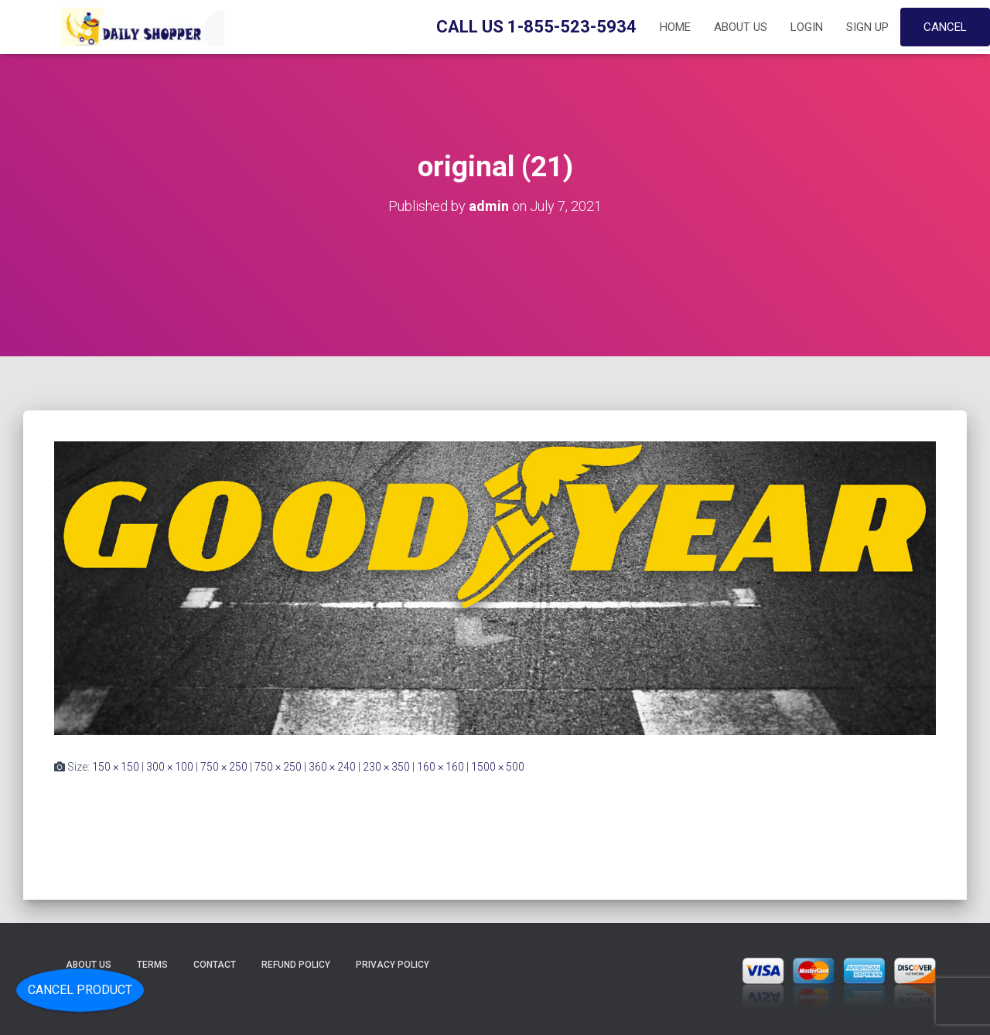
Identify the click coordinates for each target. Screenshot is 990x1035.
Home (675, 27)
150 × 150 (115, 767)
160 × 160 (440, 767)
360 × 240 (332, 767)
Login (806, 27)
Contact (214, 964)
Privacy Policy (392, 964)
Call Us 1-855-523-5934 (536, 26)
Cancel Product (80, 989)
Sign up (867, 27)
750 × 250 (224, 767)
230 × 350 (386, 767)
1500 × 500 (497, 767)
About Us (740, 27)
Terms (152, 964)
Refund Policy (295, 964)
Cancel (945, 27)
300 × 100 (169, 767)
